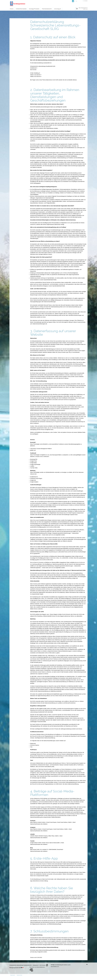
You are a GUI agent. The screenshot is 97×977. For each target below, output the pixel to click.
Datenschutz (19, 975)
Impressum (12, 975)
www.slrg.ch (57, 9)
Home (11, 9)
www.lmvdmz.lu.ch (55, 966)
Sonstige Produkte (34, 9)
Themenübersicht (47, 9)
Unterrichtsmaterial (21, 9)
